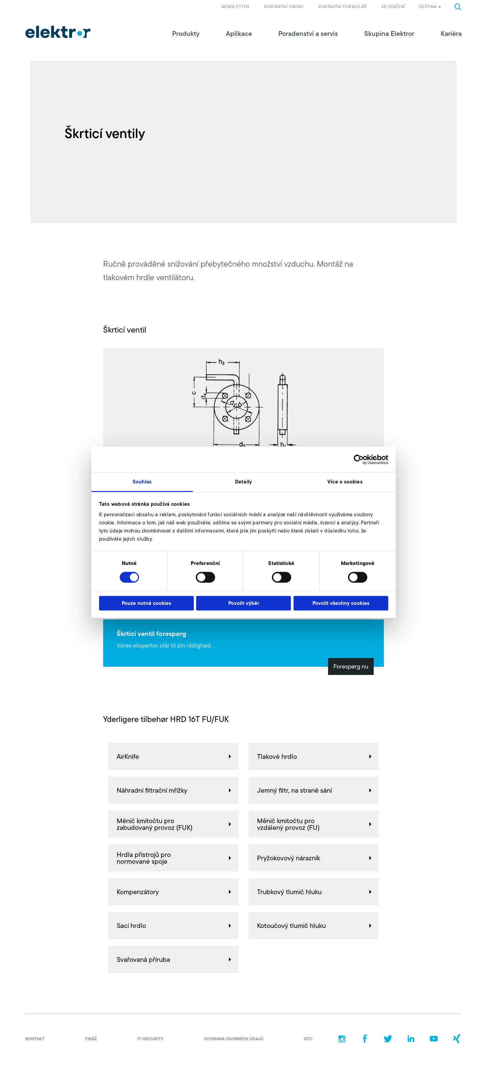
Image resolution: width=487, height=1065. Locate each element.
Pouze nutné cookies (146, 603)
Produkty (186, 34)
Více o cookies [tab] (344, 481)
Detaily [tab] (243, 481)
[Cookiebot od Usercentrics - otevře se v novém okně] (358, 459)
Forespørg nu (350, 666)
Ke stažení (393, 6)
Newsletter (235, 6)
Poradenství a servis (308, 34)
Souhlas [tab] (142, 481)
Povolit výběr (243, 603)
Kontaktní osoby (284, 6)
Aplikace (239, 34)
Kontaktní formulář (342, 6)
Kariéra (451, 34)
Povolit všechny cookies (340, 603)
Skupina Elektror (389, 34)
